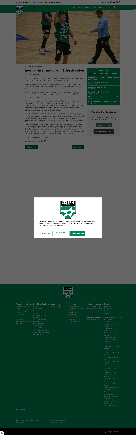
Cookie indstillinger (44, 233)
